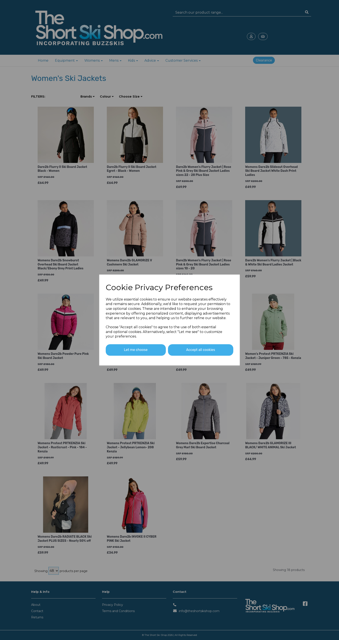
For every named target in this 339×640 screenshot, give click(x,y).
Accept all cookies (200, 350)
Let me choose (135, 350)
